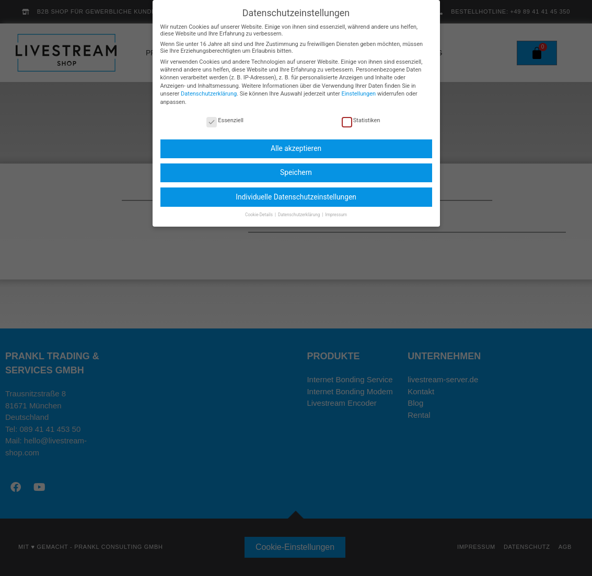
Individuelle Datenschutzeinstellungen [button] (296, 189)
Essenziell (224, 112)
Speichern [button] (296, 165)
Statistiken (361, 112)
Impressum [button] (336, 206)
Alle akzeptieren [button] (296, 140)
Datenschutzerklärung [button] (299, 206)
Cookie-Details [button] (259, 206)
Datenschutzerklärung (209, 86)
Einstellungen (358, 86)
